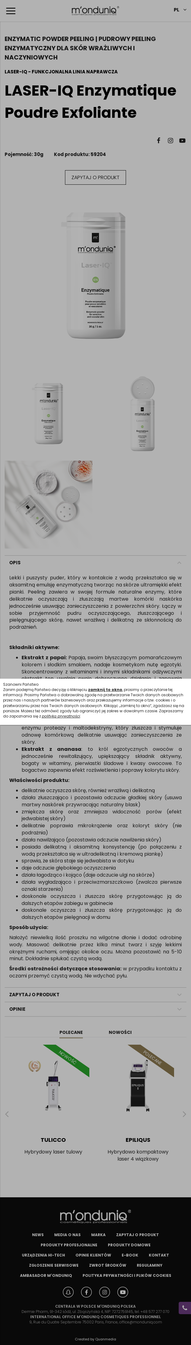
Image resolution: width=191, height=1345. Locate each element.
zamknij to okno (105, 689)
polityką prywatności (61, 716)
